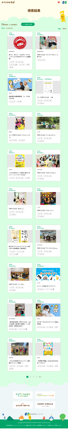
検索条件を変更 (28, 24)
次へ (40, 380)
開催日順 (64, 28)
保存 (30, 51)
